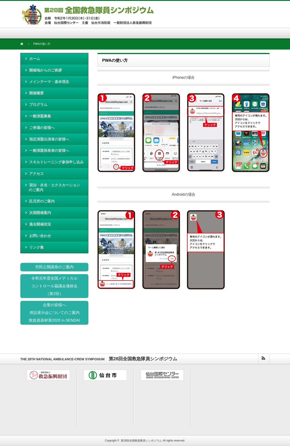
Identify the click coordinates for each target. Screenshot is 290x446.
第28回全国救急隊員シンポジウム (141, 440)
